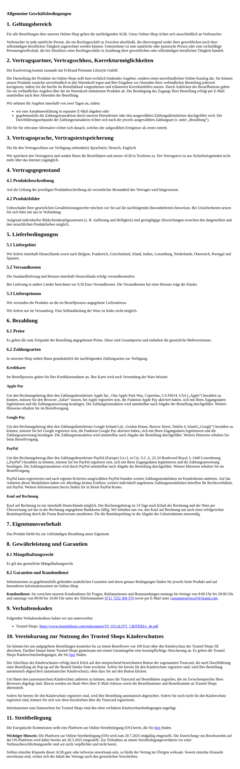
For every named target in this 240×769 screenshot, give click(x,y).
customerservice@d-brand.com (194, 598)
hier (72, 655)
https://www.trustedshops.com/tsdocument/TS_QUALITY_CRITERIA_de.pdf (99, 626)
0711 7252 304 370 (119, 598)
